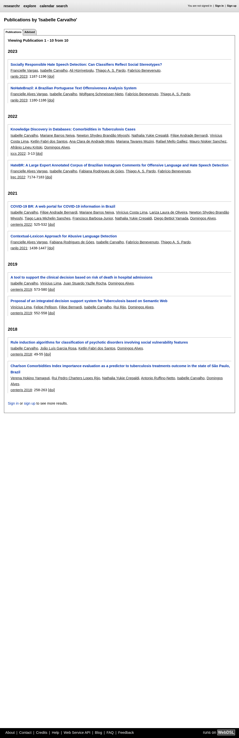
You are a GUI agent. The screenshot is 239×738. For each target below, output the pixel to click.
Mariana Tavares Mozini (135, 141)
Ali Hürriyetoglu (81, 70)
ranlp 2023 (18, 76)
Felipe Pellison (45, 307)
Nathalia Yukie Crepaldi (150, 135)
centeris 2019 (21, 289)
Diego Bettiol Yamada (171, 218)
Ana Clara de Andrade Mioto (91, 141)
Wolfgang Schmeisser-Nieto (101, 94)
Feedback (126, 733)
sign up (29, 403)
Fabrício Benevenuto (144, 70)
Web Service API (77, 733)
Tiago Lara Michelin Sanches (47, 218)
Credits (41, 733)
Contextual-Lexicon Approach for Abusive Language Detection (63, 236)
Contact (25, 733)
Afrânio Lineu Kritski (26, 147)
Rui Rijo (119, 307)
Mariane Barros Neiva (57, 135)
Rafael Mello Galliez (172, 141)
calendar (47, 6)
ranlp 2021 (18, 248)
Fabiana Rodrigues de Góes (101, 171)
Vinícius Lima (50, 283)
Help (55, 733)
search (62, 6)
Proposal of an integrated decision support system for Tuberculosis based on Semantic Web (88, 301)
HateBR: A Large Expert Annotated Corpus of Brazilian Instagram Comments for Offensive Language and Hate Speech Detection (119, 165)
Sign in (219, 5)
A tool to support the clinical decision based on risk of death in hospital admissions (81, 277)
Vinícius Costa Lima (131, 212)
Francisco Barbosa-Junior (92, 218)
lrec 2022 (17, 177)
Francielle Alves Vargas (28, 94)
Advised (29, 32)
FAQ (110, 733)
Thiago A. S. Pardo (111, 70)
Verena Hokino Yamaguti (30, 378)
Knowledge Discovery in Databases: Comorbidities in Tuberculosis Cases (73, 129)
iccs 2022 (18, 154)
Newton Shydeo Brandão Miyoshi (103, 135)
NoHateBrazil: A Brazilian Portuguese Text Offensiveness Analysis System (73, 88)
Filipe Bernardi (70, 307)
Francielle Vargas (24, 70)
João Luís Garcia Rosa (58, 348)
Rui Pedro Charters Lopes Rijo (76, 378)
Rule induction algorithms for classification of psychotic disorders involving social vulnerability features (99, 342)
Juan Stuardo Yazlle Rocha (84, 283)
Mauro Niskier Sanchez (208, 141)
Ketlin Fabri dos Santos (49, 141)
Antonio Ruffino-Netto (158, 378)
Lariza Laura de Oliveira (168, 212)
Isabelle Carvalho (54, 70)
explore (29, 6)
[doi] (50, 76)
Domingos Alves (57, 147)
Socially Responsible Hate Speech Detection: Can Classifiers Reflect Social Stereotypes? (86, 64)
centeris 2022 (21, 224)
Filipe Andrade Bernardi (189, 135)
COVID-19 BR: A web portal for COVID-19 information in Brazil (62, 206)
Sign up (232, 5)
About (10, 733)
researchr (11, 6)
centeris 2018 (21, 354)
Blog (98, 733)
